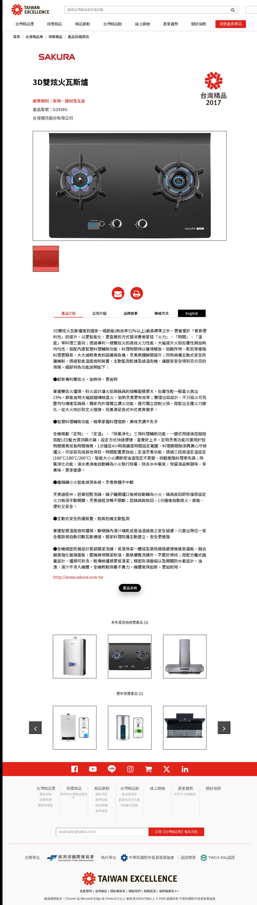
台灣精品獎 (24, 24)
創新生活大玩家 (129, 799)
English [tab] (192, 313)
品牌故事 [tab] (131, 313)
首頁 (16, 36)
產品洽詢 (130, 587)
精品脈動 (82, 24)
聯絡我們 (135, 891)
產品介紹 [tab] (68, 313)
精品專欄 (101, 805)
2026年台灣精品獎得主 (74, 796)
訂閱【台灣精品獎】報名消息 (176, 832)
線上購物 (142, 24)
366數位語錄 (129, 805)
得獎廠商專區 (230, 24)
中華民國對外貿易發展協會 (147, 858)
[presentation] (35, 727)
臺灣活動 (101, 799)
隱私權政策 (117, 891)
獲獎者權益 (45, 805)
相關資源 (150, 891)
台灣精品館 (112, 24)
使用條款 (101, 891)
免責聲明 (86, 891)
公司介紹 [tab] (99, 313)
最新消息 (101, 794)
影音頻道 (101, 810)
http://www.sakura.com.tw (78, 577)
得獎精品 (54, 24)
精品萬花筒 (129, 794)
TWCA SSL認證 (217, 858)
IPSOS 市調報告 (185, 794)
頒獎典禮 (46, 799)
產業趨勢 (170, 24)
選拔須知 (46, 794)
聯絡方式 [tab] (162, 313)
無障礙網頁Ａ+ (169, 891)
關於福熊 (198, 24)
